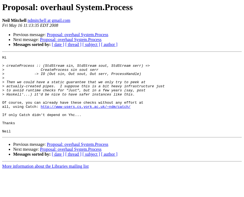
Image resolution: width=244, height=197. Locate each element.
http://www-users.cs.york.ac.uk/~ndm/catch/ (85, 117)
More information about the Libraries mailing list (45, 181)
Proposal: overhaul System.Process (77, 34)
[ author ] (109, 44)
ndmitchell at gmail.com (48, 20)
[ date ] (58, 44)
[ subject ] (91, 44)
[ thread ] (73, 44)
